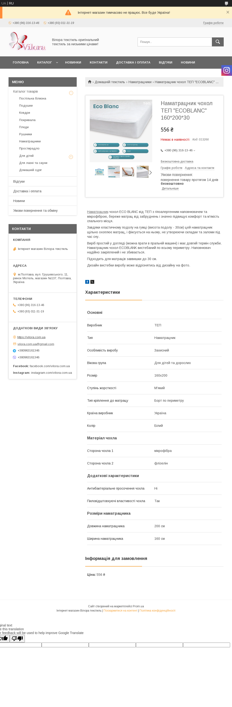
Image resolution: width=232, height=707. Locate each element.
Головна (21, 62)
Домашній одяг (30, 170)
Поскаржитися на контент (120, 610)
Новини (188, 62)
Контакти (98, 62)
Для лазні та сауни (33, 163)
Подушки (26, 105)
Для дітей (26, 156)
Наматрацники (140, 82)
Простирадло (29, 148)
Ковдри (24, 112)
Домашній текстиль (110, 82)
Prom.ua (138, 606)
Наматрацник (97, 212)
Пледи (24, 127)
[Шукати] (218, 41)
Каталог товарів (25, 91)
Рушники (25, 134)
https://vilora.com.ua (31, 337)
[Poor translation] (17, 639)
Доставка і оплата (133, 62)
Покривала (27, 120)
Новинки (73, 62)
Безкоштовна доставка (177, 161)
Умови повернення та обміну (35, 210)
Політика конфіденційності (157, 610)
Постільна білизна (32, 98)
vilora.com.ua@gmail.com (36, 344)
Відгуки (165, 62)
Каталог (44, 62)
